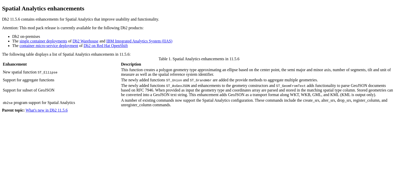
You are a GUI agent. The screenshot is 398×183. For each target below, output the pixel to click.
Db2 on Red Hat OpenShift (106, 45)
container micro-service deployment (49, 45)
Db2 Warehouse (85, 41)
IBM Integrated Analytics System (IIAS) (139, 41)
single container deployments (43, 41)
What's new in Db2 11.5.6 (47, 110)
